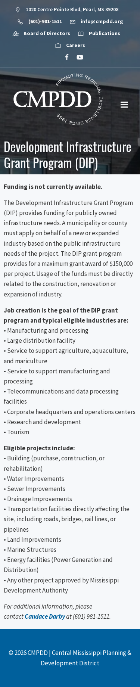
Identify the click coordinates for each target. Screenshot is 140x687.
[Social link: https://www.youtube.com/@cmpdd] (76, 57)
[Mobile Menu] (124, 104)
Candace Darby (45, 616)
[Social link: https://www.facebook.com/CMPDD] (63, 57)
